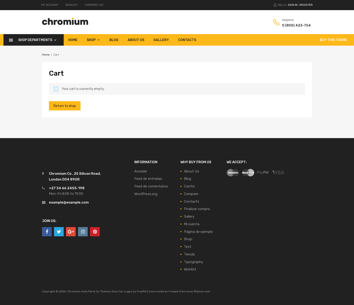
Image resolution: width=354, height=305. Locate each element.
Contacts (187, 40)
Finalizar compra (197, 209)
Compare (191, 194)
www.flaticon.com (198, 291)
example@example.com (69, 202)
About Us (136, 40)
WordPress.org (145, 194)
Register (306, 4)
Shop (93, 40)
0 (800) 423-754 (293, 25)
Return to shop (65, 106)
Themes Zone (109, 291)
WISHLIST (71, 4)
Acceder (140, 171)
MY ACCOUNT (49, 4)
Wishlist (190, 269)
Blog (113, 40)
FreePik (142, 291)
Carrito (189, 186)
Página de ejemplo (198, 232)
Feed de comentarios (151, 186)
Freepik (173, 291)
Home (73, 40)
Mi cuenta (191, 224)
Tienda (189, 254)
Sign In (292, 4)
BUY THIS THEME (333, 40)
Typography (193, 262)
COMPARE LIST (94, 4)
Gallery (161, 40)
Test (187, 247)
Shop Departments (37, 40)
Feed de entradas (148, 179)
